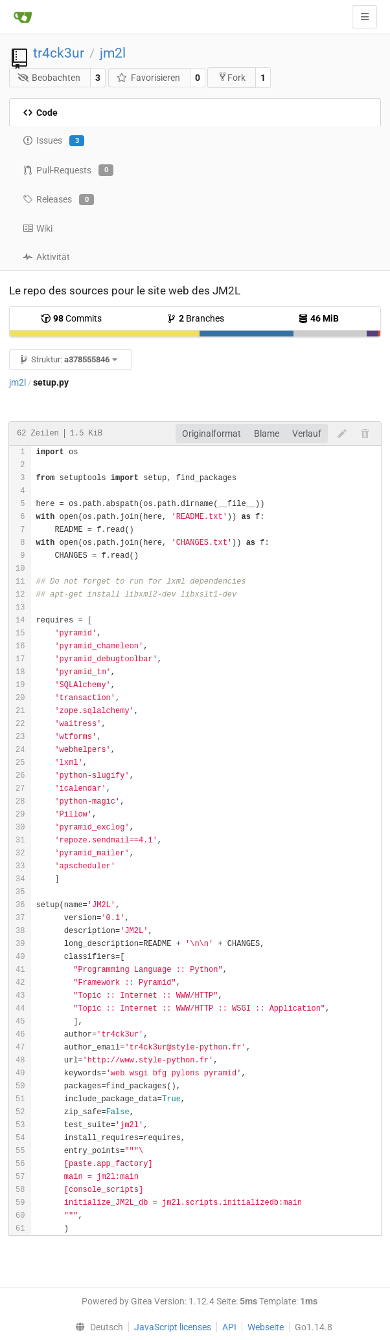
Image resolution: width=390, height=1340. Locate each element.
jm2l (113, 53)
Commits (71, 318)
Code (40, 112)
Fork (232, 77)
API (229, 1327)
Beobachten (49, 77)
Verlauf (306, 433)
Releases (58, 200)
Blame (266, 433)
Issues (53, 141)
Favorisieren (148, 77)
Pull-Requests (68, 170)
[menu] (96, 1327)
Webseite (265, 1327)
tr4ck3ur (58, 53)
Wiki (37, 228)
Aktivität (46, 257)
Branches (195, 318)
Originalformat (211, 433)
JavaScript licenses (172, 1327)
